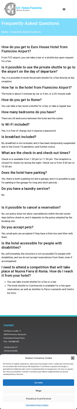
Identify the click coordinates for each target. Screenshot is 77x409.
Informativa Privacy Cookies (37, 405)
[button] (72, 358)
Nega (38, 390)
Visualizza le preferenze (38, 398)
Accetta (39, 382)
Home (4, 31)
